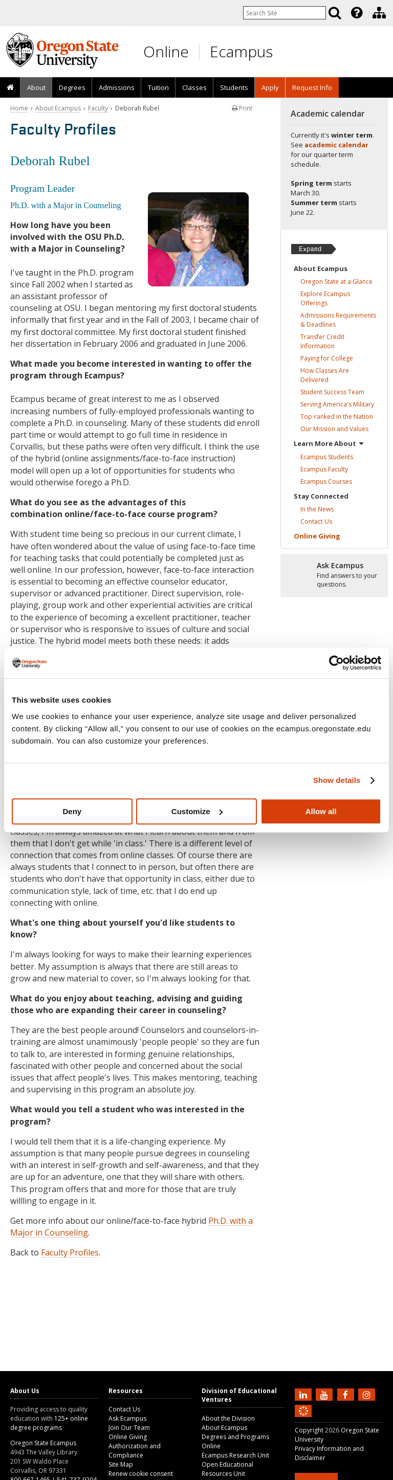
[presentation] (356, 13)
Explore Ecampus (325, 298)
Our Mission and (334, 428)
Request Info (312, 87)
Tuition (158, 87)
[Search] (334, 13)
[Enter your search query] (284, 12)
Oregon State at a (336, 281)
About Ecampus (58, 108)
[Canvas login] (303, 1419)
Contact (316, 521)
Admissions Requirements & (338, 320)
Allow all (321, 811)
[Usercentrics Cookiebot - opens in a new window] (336, 662)
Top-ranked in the (336, 416)
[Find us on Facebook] (347, 1394)
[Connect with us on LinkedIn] (304, 1394)
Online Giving (127, 1436)
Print (242, 108)
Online (166, 51)
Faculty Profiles (70, 1252)
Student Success (332, 392)
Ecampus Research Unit (235, 1455)
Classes (194, 87)
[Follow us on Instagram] (368, 1394)
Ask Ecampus (127, 1418)
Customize (197, 811)
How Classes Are (324, 375)
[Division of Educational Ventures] (379, 13)
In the (317, 509)
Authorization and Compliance (134, 1451)
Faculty (98, 108)
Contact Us (124, 1409)
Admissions (117, 87)
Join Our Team (129, 1427)
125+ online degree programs (49, 1423)
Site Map (120, 1464)
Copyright (309, 1430)
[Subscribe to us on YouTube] (325, 1394)
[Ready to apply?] (334, 575)
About (36, 87)
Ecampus (241, 51)
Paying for (326, 358)
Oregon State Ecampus (43, 1443)
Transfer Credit (322, 341)
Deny (71, 811)
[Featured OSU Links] (356, 13)
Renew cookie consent (140, 1473)
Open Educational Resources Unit (227, 1469)
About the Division (228, 1418)
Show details (337, 780)
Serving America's (337, 404)
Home (19, 108)
